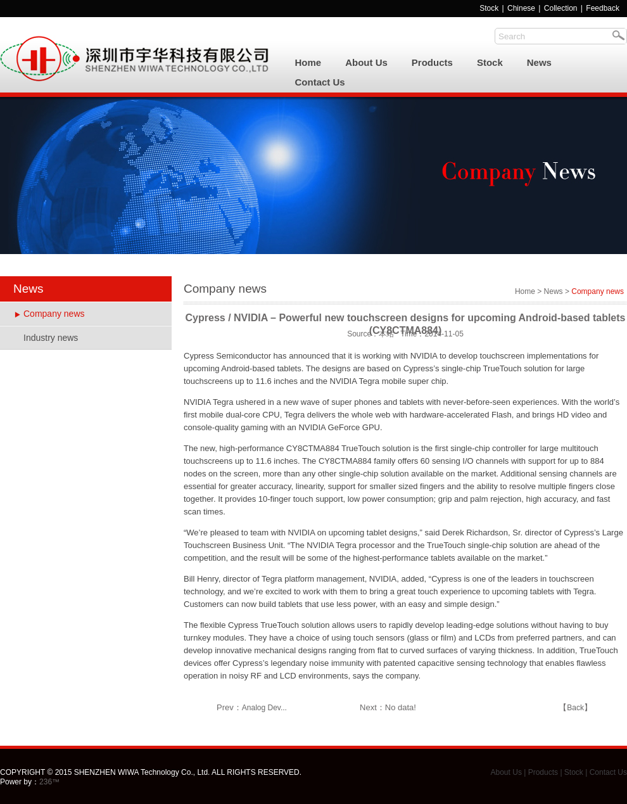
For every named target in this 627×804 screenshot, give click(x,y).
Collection (562, 8)
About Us (366, 62)
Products (432, 62)
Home (308, 62)
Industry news (50, 338)
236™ (49, 781)
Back (575, 707)
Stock (488, 8)
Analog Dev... (264, 707)
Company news (54, 314)
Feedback (602, 8)
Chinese (521, 8)
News (539, 62)
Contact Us (320, 82)
